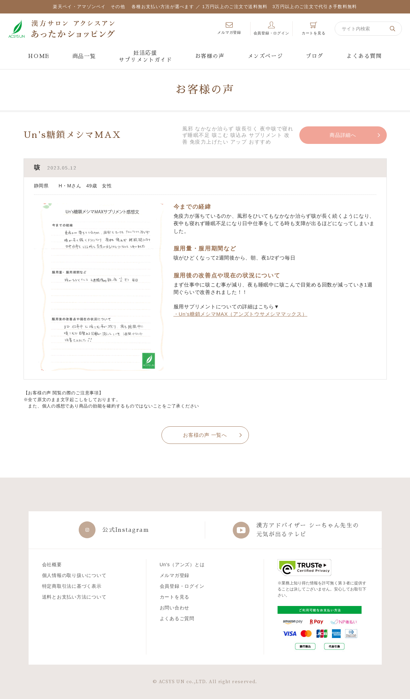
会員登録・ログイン (182, 586)
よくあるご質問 (177, 618)
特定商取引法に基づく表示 (72, 586)
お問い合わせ (175, 607)
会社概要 (52, 564)
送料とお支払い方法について (74, 597)
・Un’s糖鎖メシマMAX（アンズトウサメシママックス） (240, 314)
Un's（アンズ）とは (182, 564)
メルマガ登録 (175, 575)
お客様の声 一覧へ (205, 435)
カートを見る (175, 597)
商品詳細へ (343, 135)
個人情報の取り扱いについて (74, 575)
